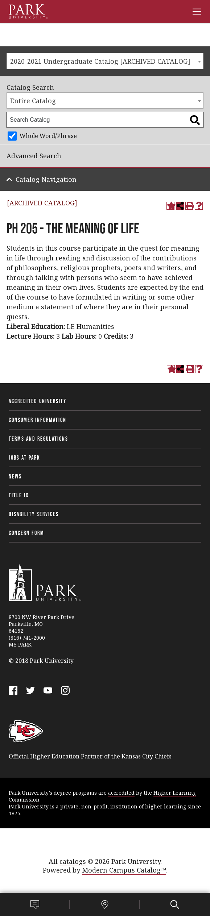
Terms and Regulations (38, 438)
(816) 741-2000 (27, 637)
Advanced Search (34, 155)
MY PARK (20, 644)
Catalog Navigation (46, 179)
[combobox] (105, 61)
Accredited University (37, 401)
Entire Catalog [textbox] (33, 100)
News (15, 476)
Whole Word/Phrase (48, 136)
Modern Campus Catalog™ (124, 870)
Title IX (19, 495)
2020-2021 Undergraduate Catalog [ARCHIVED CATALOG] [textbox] (100, 61)
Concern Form (26, 533)
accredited (121, 792)
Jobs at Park (24, 457)
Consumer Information (37, 420)
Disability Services (34, 514)
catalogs (72, 861)
